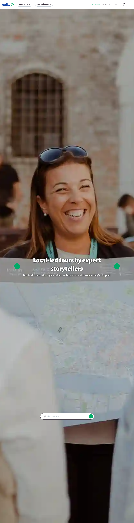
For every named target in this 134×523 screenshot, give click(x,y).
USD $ (117, 5)
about (104, 4)
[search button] (91, 416)
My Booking (96, 4)
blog (110, 4)
